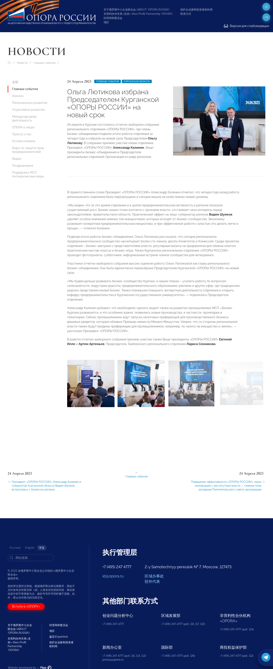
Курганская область (137, 81)
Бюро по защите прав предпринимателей (28, 150)
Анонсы (17, 96)
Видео (16, 159)
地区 (106, 22)
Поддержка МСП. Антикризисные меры (28, 174)
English (29, 547)
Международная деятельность (24, 118)
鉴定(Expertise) (58, 636)
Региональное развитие (29, 103)
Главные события (44, 62)
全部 (15, 82)
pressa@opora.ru (113, 659)
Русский (15, 547)
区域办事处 (154, 576)
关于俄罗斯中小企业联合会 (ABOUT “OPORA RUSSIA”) (136, 9)
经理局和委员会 (113, 18)
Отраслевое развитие (28, 110)
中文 (42, 547)
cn (266, 17)
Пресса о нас (22, 134)
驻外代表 (152, 581)
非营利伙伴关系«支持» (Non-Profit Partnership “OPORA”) (138, 13)
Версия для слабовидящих (246, 26)
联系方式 (185, 13)
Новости (22, 62)
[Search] (31, 557)
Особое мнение (23, 141)
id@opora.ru (113, 576)
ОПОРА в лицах (23, 127)
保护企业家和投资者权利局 (196, 9)
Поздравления (22, 165)
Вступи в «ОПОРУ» (26, 606)
